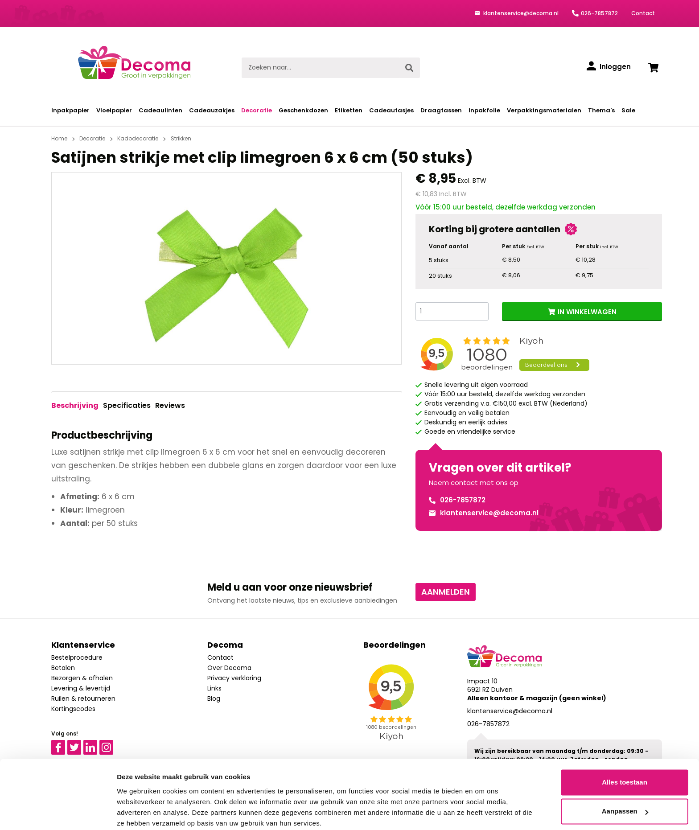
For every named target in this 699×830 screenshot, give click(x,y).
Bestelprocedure (77, 657)
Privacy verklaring (234, 678)
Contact (643, 13)
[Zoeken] (409, 68)
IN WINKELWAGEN (587, 311)
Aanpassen (625, 776)
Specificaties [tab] (127, 405)
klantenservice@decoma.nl (520, 13)
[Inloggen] (608, 66)
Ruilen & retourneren (83, 698)
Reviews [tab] (170, 405)
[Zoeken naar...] (320, 68)
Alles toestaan (624, 747)
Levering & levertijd (80, 688)
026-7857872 (599, 13)
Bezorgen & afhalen (82, 678)
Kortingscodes (73, 708)
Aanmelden (445, 591)
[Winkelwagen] (653, 67)
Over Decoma (229, 667)
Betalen (63, 667)
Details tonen (138, 812)
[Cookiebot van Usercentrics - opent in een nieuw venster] (58, 812)
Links (214, 688)
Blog (213, 698)
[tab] (75, 406)
